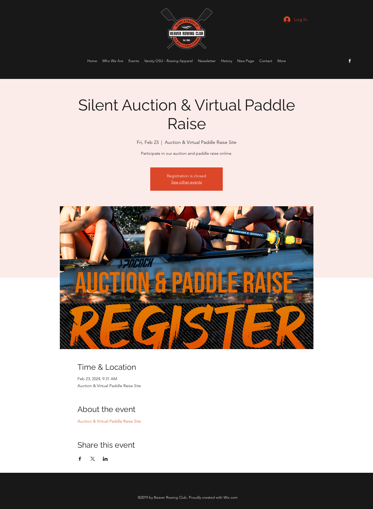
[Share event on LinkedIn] (105, 459)
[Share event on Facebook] (79, 459)
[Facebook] (349, 60)
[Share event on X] (92, 459)
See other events (186, 182)
